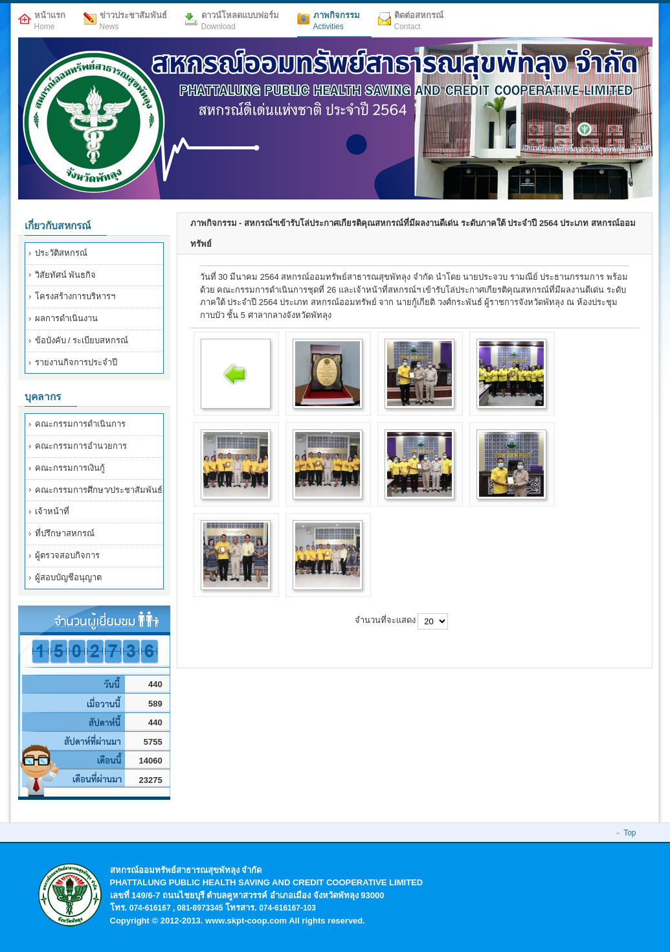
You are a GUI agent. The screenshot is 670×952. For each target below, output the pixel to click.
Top (629, 832)
